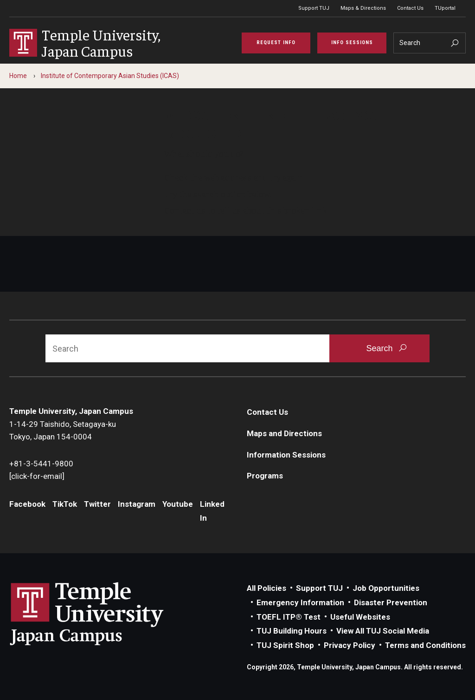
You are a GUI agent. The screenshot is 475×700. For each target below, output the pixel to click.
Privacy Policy (349, 645)
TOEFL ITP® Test (289, 616)
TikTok (64, 504)
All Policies (266, 588)
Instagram (136, 504)
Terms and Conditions (425, 645)
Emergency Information (300, 602)
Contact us (184, 210)
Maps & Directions (363, 8)
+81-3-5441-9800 (41, 463)
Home (18, 75)
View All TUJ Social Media (382, 630)
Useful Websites (360, 616)
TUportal (445, 8)
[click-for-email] (36, 476)
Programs (265, 475)
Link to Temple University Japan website (102, 613)
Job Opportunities (386, 588)
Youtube (177, 504)
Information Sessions (286, 454)
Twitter (97, 504)
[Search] (429, 43)
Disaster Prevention (390, 602)
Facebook (27, 504)
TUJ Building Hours (292, 630)
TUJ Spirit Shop (285, 645)
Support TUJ (313, 8)
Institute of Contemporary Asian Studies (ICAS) (110, 75)
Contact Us (410, 8)
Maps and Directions (284, 433)
